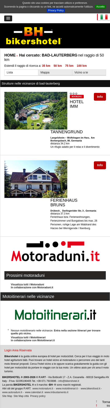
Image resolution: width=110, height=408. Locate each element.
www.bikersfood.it (90, 388)
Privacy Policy (56, 10)
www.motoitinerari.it (67, 388)
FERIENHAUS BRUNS (64, 202)
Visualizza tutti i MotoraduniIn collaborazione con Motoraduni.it (32, 286)
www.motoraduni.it (42, 388)
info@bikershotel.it (68, 381)
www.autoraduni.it (12, 392)
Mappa (44, 72)
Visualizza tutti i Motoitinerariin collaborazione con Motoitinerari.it (33, 339)
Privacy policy (37, 396)
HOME (10, 55)
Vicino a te (81, 72)
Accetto (100, 6)
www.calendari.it (34, 392)
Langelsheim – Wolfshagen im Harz (69, 137)
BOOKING (77, 96)
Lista (10, 72)
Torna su (106, 403)
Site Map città (21, 396)
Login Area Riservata (18, 350)
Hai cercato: (48, 55)
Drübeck (55, 210)
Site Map (7, 396)
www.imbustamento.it (56, 392)
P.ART (42, 377)
